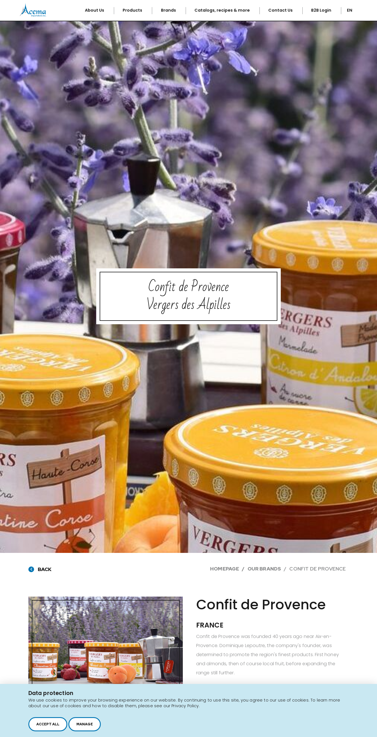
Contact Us (281, 10)
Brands (169, 10)
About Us (95, 10)
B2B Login (321, 10)
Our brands (264, 568)
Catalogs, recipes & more (222, 10)
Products (133, 10)
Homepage (224, 568)
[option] (105, 644)
